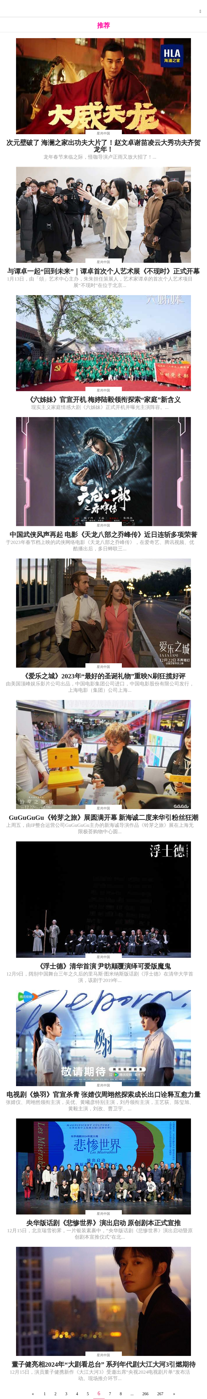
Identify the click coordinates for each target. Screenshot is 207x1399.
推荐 (103, 25)
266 (145, 1394)
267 (160, 1394)
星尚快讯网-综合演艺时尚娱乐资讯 (105, 10)
